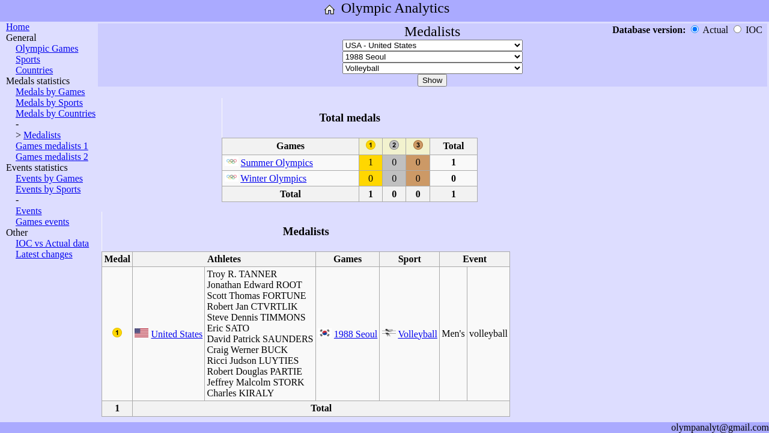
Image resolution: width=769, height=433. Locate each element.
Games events (42, 221)
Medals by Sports (49, 102)
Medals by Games (50, 92)
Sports (28, 59)
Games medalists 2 (52, 157)
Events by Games (49, 178)
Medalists (42, 135)
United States (176, 334)
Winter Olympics (273, 178)
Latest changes (44, 254)
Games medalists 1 (52, 146)
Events (29, 211)
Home (17, 27)
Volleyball (417, 334)
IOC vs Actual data (52, 243)
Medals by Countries (56, 113)
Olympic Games (47, 48)
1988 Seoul (355, 334)
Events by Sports (48, 189)
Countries (34, 70)
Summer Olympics (277, 163)
